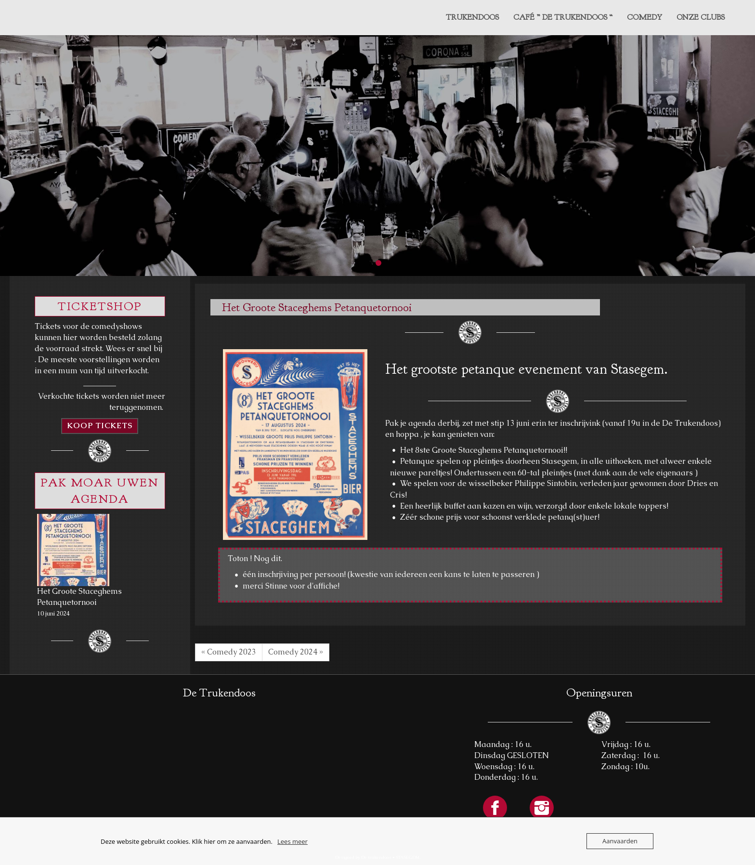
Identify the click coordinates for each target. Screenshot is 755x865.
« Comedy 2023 (228, 652)
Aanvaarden (620, 841)
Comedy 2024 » (295, 652)
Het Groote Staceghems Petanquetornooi (79, 596)
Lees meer (292, 841)
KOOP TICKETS (99, 425)
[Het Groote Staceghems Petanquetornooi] (73, 550)
